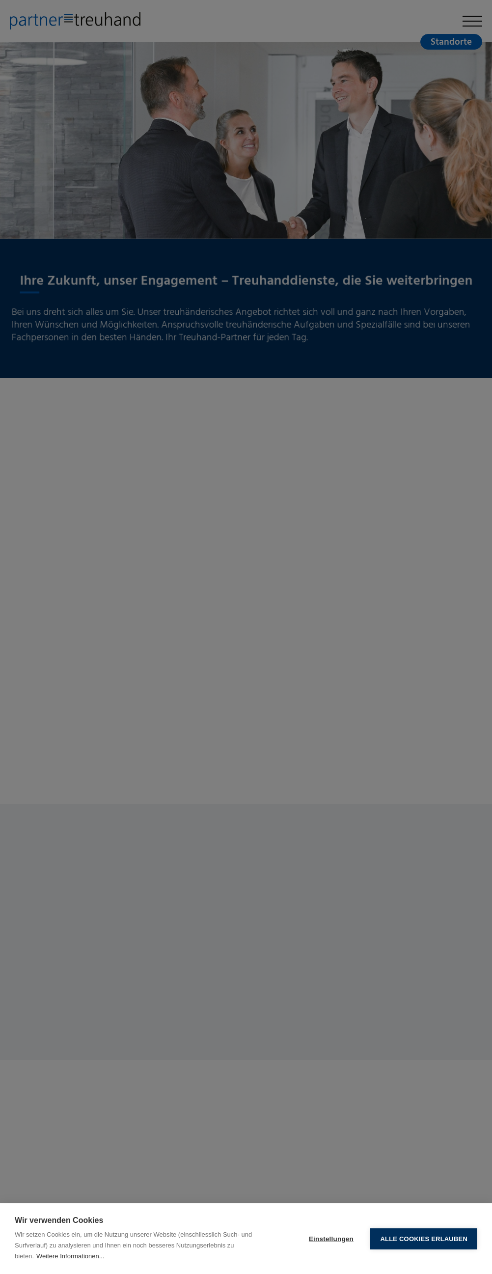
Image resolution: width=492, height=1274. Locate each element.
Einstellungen (331, 1239)
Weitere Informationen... (70, 1256)
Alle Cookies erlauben (423, 1239)
